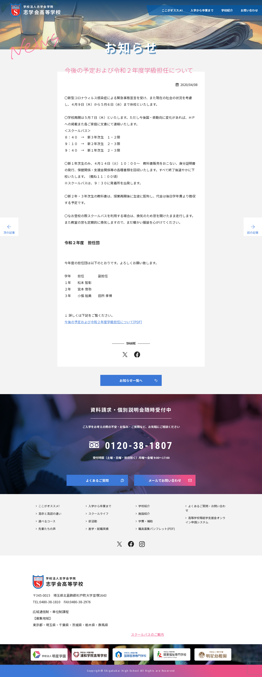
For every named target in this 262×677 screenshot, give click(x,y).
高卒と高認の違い (49, 513)
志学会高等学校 (42, 9)
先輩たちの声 (47, 529)
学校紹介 (227, 10)
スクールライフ (98, 513)
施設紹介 (144, 513)
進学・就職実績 (98, 529)
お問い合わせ (249, 10)
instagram (142, 544)
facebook (131, 544)
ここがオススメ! (172, 10)
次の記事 (9, 232)
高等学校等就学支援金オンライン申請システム (205, 520)
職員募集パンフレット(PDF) (156, 529)
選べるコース (46, 521)
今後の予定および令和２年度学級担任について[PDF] (103, 321)
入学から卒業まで (202, 10)
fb (137, 355)
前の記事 (253, 232)
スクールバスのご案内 (147, 634)
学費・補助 (145, 521)
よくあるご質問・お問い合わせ (205, 508)
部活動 (92, 521)
